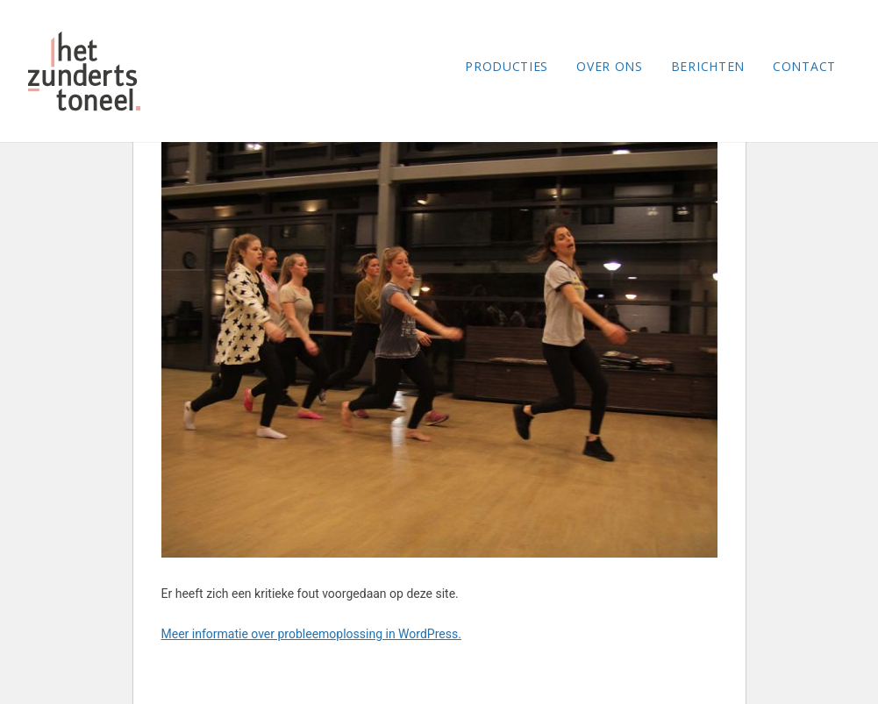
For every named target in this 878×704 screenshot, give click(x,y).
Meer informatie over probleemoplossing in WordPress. (311, 634)
